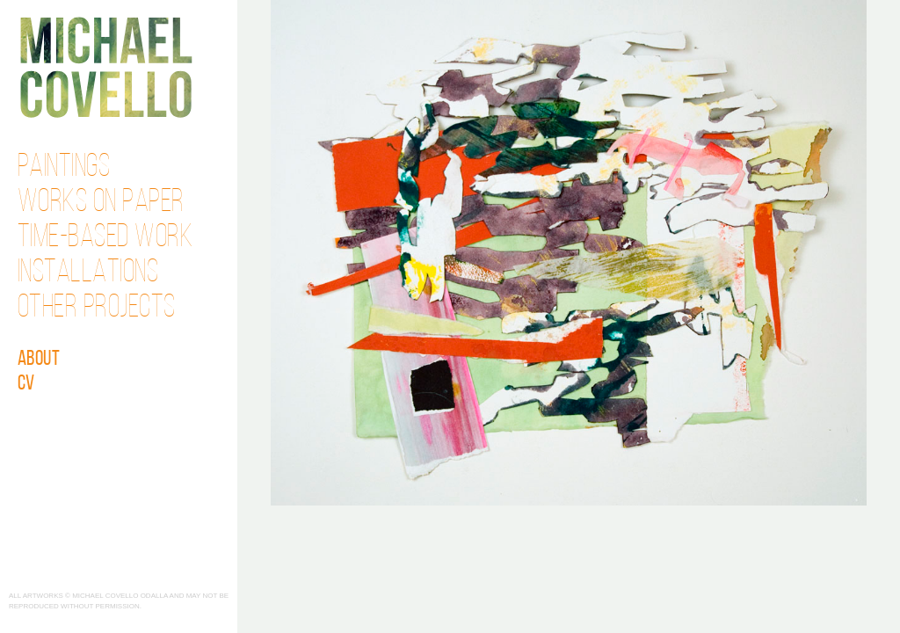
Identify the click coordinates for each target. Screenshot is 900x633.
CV (26, 384)
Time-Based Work (105, 238)
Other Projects (97, 308)
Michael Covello (106, 67)
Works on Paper (101, 203)
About (39, 359)
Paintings (64, 168)
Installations (88, 273)
